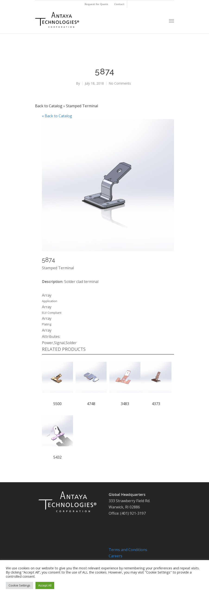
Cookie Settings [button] (19, 585)
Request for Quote (96, 4)
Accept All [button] (44, 585)
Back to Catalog (49, 105)
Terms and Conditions (128, 549)
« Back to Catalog (57, 115)
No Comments (120, 83)
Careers (115, 555)
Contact (119, 4)
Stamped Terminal (82, 105)
